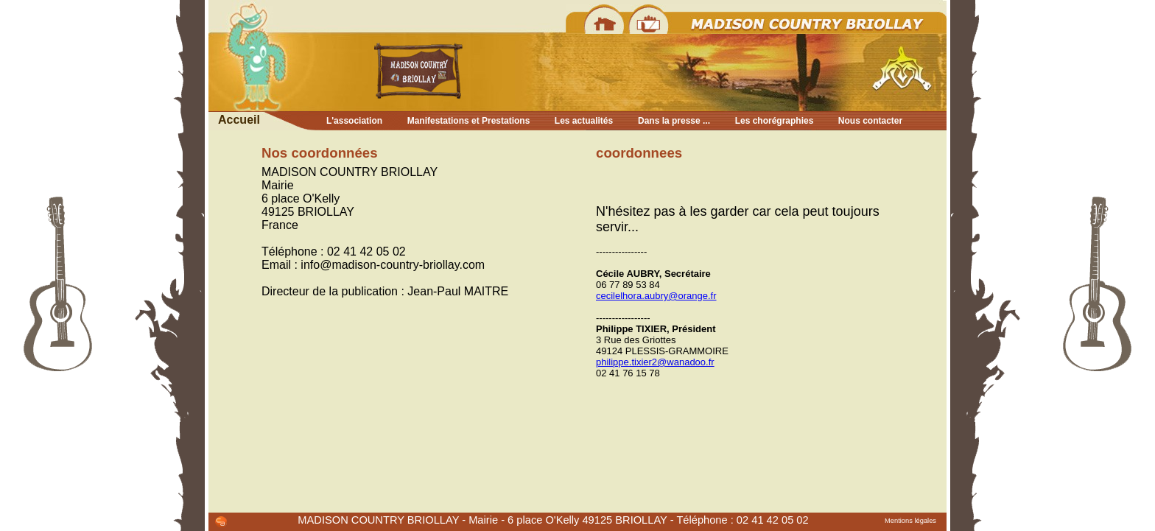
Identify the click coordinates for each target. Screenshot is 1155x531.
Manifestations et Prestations (468, 121)
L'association (354, 121)
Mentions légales (910, 520)
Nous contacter (870, 121)
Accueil (239, 119)
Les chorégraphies (774, 121)
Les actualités (584, 121)
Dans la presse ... (674, 121)
